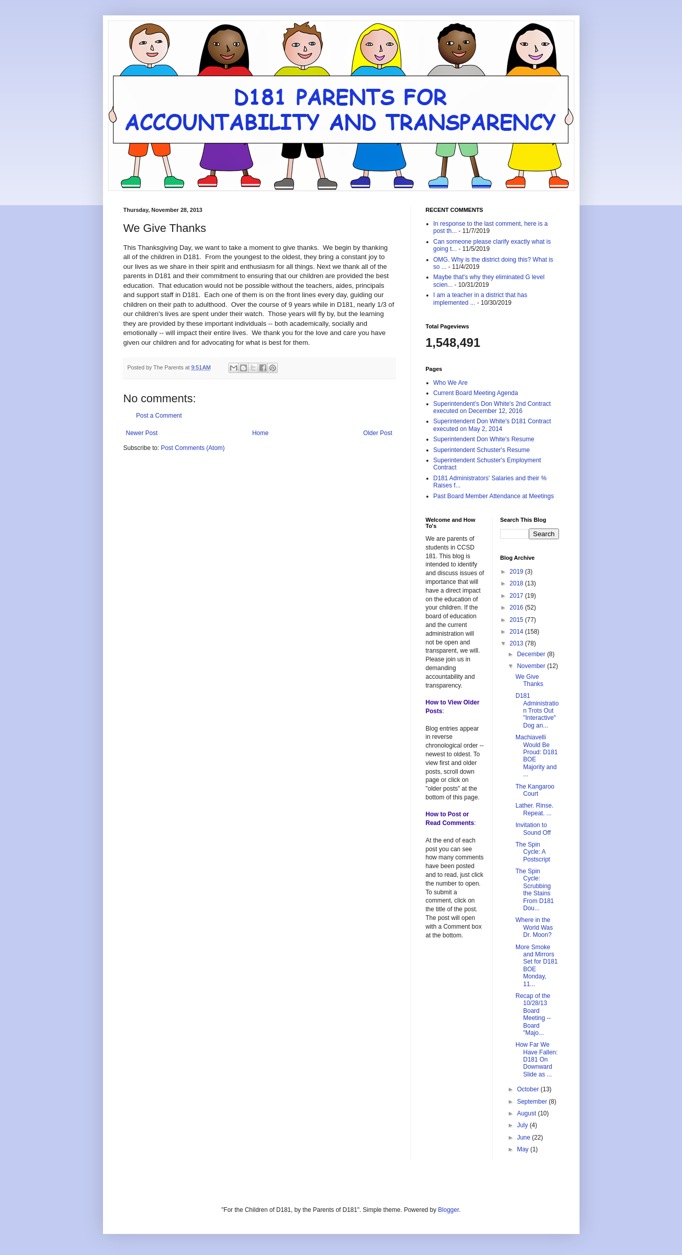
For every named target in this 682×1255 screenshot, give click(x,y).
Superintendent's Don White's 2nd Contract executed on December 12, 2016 (492, 407)
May (523, 1149)
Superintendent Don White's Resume (483, 439)
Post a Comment (159, 415)
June (524, 1137)
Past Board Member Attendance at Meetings (493, 496)
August (527, 1113)
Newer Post (142, 433)
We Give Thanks (529, 680)
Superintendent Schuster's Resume (481, 450)
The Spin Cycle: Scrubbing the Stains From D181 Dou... (534, 890)
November (532, 666)
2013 (517, 643)
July (523, 1125)
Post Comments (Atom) (193, 448)
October (529, 1089)
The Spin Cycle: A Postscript (532, 852)
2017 (517, 595)
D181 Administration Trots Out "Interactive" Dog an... (537, 710)
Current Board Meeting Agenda (475, 393)
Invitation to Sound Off (533, 828)
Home (260, 433)
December (532, 654)
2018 (517, 583)
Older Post (377, 433)
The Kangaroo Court (534, 790)
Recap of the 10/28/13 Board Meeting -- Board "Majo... (533, 1014)
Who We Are (450, 382)
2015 (517, 619)
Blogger (448, 1209)
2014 (517, 631)
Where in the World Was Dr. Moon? (534, 927)
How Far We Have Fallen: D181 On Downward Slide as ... (536, 1059)
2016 (517, 607)
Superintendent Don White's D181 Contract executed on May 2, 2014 (492, 425)
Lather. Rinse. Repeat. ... (534, 809)
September (533, 1101)
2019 (517, 571)
